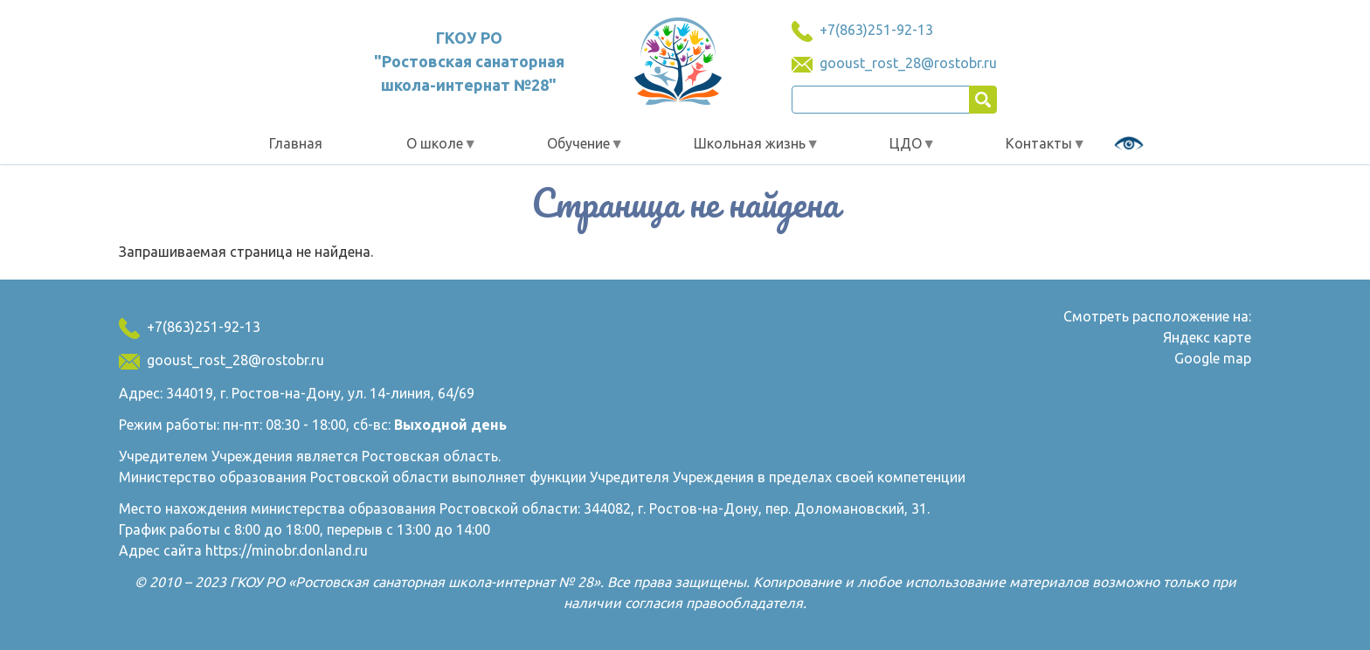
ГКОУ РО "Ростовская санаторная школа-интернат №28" (469, 61)
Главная (295, 143)
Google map (1212, 358)
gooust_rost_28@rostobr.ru (908, 63)
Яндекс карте (1207, 337)
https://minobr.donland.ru (286, 550)
